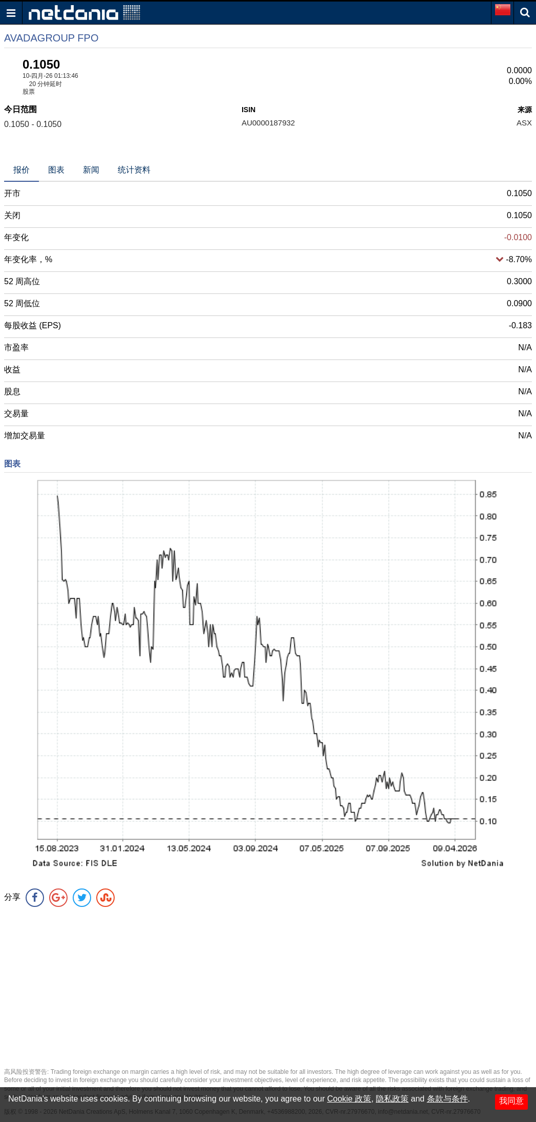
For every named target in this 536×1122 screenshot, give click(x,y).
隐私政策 (392, 1098)
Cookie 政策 (349, 1098)
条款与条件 (447, 1098)
